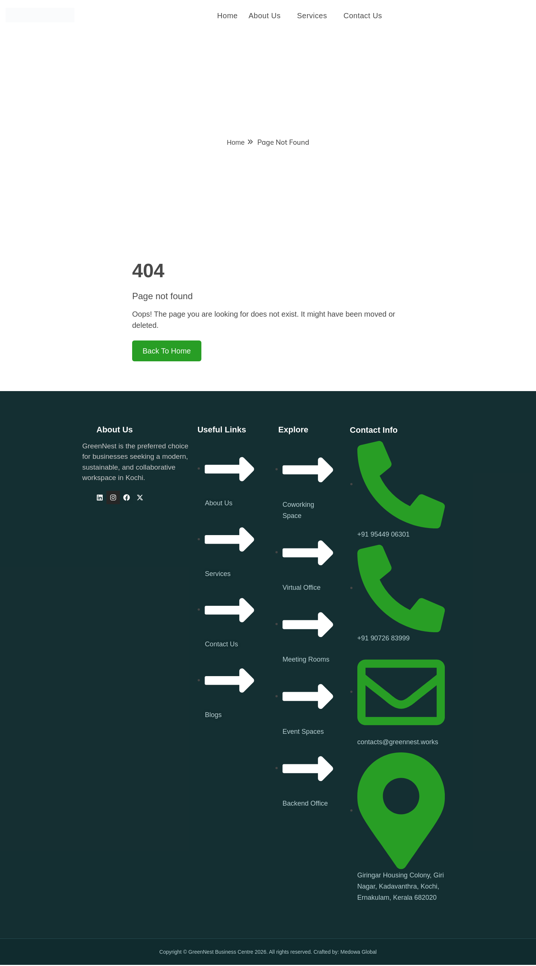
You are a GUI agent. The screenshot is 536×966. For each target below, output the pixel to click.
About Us (265, 16)
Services (312, 16)
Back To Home (167, 352)
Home (227, 16)
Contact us (363, 16)
